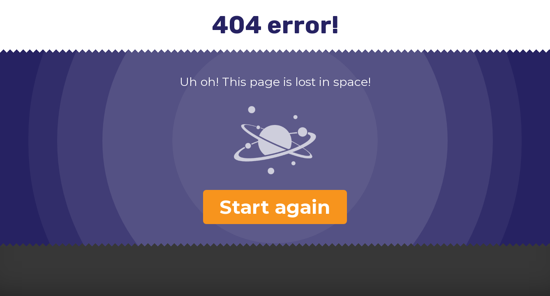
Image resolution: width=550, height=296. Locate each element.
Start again (275, 207)
